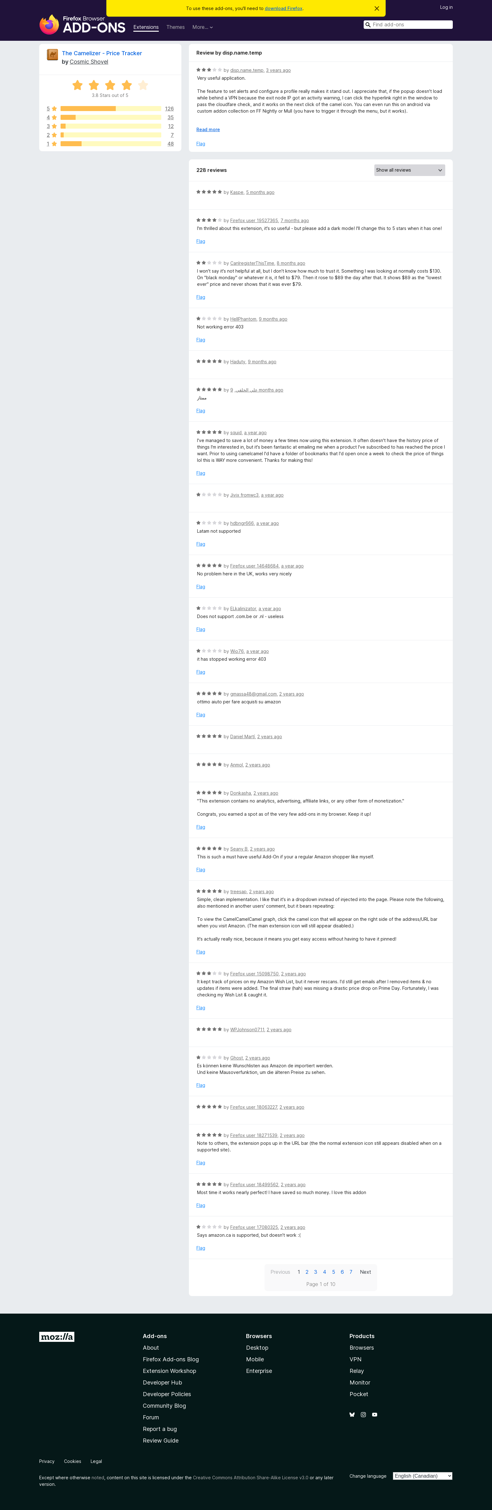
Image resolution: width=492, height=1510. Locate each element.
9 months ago (273, 319)
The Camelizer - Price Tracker (102, 53)
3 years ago (278, 70)
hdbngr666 (242, 523)
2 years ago (291, 693)
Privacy (47, 1461)
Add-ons (155, 1336)
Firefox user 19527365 (254, 220)
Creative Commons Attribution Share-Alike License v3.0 (250, 1477)
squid (236, 432)
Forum (151, 1417)
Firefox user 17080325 (254, 1227)
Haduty (237, 361)
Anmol (236, 764)
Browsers (362, 1347)
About (151, 1347)
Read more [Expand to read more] (208, 129)
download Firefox (283, 8)
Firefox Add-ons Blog (171, 1359)
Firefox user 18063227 (253, 1107)
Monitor (360, 1382)
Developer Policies (167, 1394)
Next (365, 1272)
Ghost (236, 1057)
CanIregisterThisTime (252, 263)
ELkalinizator (243, 608)
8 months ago (291, 263)
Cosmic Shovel (89, 61)
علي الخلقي (247, 389)
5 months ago (260, 192)
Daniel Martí (242, 736)
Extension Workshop (169, 1371)
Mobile (255, 1359)
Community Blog (164, 1405)
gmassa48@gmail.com (253, 693)
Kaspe (236, 192)
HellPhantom (243, 319)
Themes (175, 27)
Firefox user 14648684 (254, 565)
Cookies (72, 1461)
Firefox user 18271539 (253, 1135)
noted (98, 1477)
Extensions (146, 27)
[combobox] (408, 24)
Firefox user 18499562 (254, 1184)
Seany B (239, 848)
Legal (96, 1461)
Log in (446, 7)
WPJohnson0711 (247, 1029)
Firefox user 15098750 (254, 973)
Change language (368, 1476)
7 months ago (295, 220)
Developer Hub (162, 1382)
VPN (355, 1359)
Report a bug (160, 1429)
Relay (357, 1371)
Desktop (257, 1347)
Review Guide (161, 1440)
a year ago (255, 432)
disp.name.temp (247, 70)
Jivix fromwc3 (244, 495)
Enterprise (259, 1371)
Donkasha (240, 793)
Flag (200, 143)
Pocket (359, 1394)
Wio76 (237, 651)
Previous (280, 1272)
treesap (238, 891)
